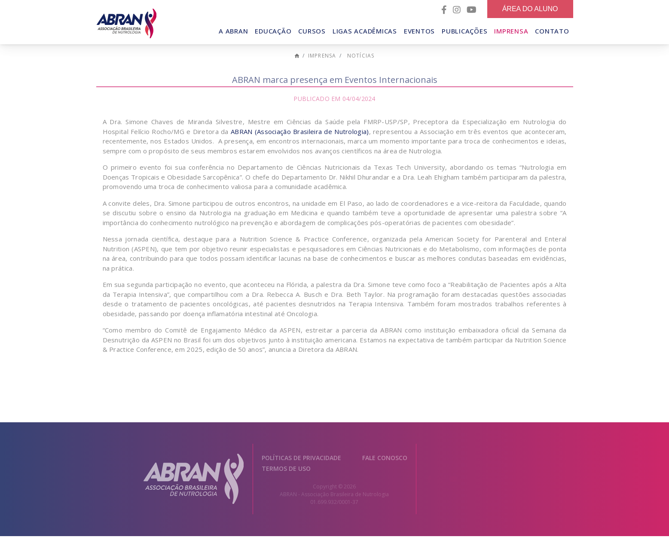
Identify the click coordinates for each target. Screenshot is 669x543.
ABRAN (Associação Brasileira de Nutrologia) (300, 138)
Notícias (361, 63)
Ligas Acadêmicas (365, 31)
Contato (552, 31)
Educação (273, 31)
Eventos (419, 31)
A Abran (233, 31)
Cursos (312, 31)
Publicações (464, 31)
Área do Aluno (530, 8)
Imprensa (511, 31)
